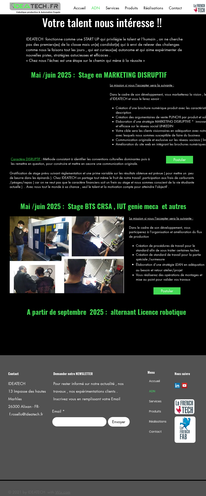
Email (56, 411)
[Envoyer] (119, 422)
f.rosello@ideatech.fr (26, 414)
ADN (152, 391)
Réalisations (157, 421)
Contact (155, 431)
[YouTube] (184, 385)
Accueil (154, 381)
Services (155, 401)
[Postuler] (179, 159)
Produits (155, 411)
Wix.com (62, 492)
